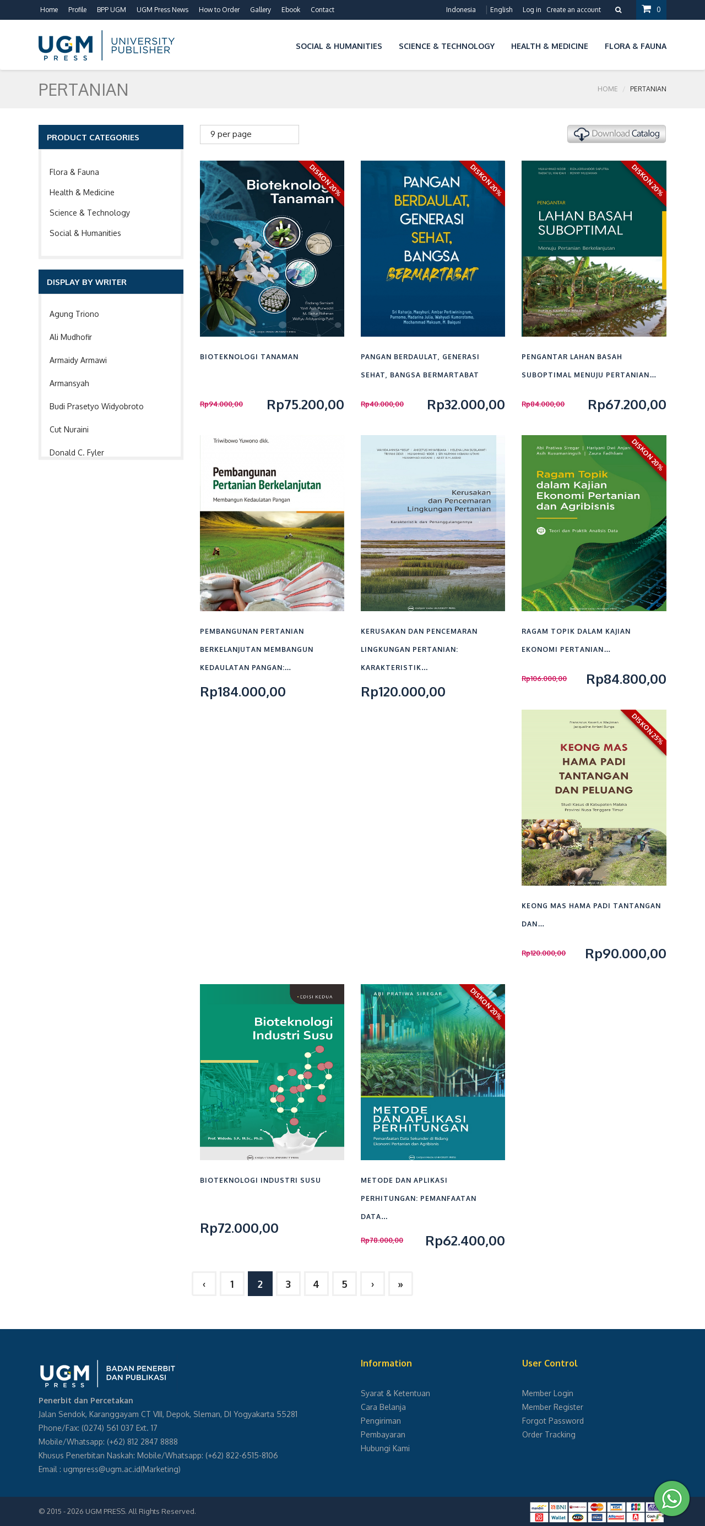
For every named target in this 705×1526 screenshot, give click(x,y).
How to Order (219, 10)
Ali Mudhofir (71, 337)
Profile (77, 10)
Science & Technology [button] (447, 46)
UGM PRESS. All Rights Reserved (139, 1511)
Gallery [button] (260, 10)
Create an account (573, 10)
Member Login (547, 1393)
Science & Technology (90, 212)
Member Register (552, 1407)
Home (49, 10)
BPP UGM (111, 10)
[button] (279, 44)
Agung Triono (74, 314)
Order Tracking (549, 1434)
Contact (322, 10)
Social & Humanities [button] (339, 46)
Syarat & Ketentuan (395, 1393)
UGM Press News (162, 10)
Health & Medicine (82, 192)
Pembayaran (383, 1434)
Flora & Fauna (74, 172)
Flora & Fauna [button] (635, 46)
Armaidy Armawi (78, 360)
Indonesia (461, 10)
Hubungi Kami (385, 1448)
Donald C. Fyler (77, 452)
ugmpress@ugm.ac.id (101, 1469)
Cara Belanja (383, 1407)
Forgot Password (553, 1420)
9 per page (231, 134)
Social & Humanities (85, 233)
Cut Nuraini (69, 429)
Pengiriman (381, 1420)
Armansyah (69, 383)
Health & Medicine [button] (549, 46)
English (501, 10)
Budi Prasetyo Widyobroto (97, 406)
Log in (532, 10)
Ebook (290, 10)
